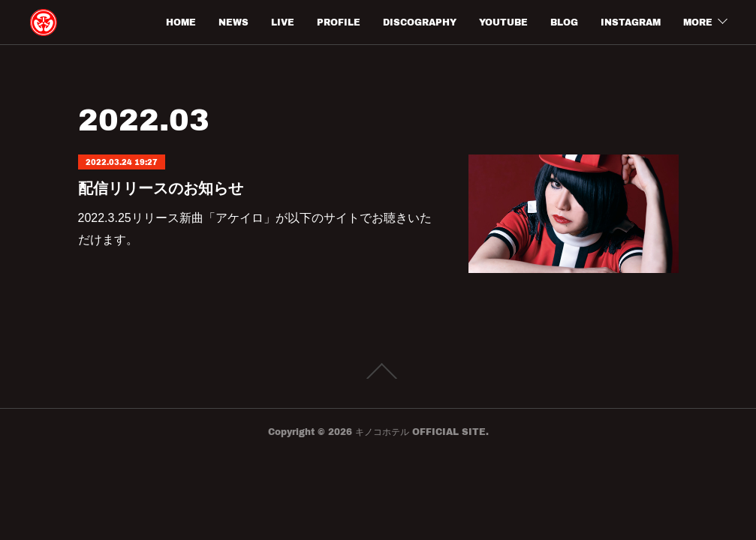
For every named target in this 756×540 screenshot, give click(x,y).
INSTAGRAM (631, 22)
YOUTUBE (503, 22)
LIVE (282, 22)
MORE (697, 22)
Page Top (378, 371)
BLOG (564, 22)
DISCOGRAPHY (419, 22)
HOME (181, 22)
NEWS (233, 22)
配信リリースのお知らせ (160, 188)
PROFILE (338, 22)
